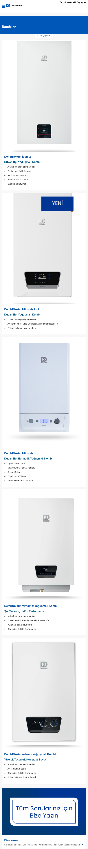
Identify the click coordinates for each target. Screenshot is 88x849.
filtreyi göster (45, 35)
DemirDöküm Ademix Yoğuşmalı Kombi (30, 754)
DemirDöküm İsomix (17, 156)
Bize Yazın (11, 840)
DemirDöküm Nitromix (18, 453)
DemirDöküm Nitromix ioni (21, 309)
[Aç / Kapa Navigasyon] (3, 6)
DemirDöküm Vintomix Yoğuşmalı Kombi (30, 606)
